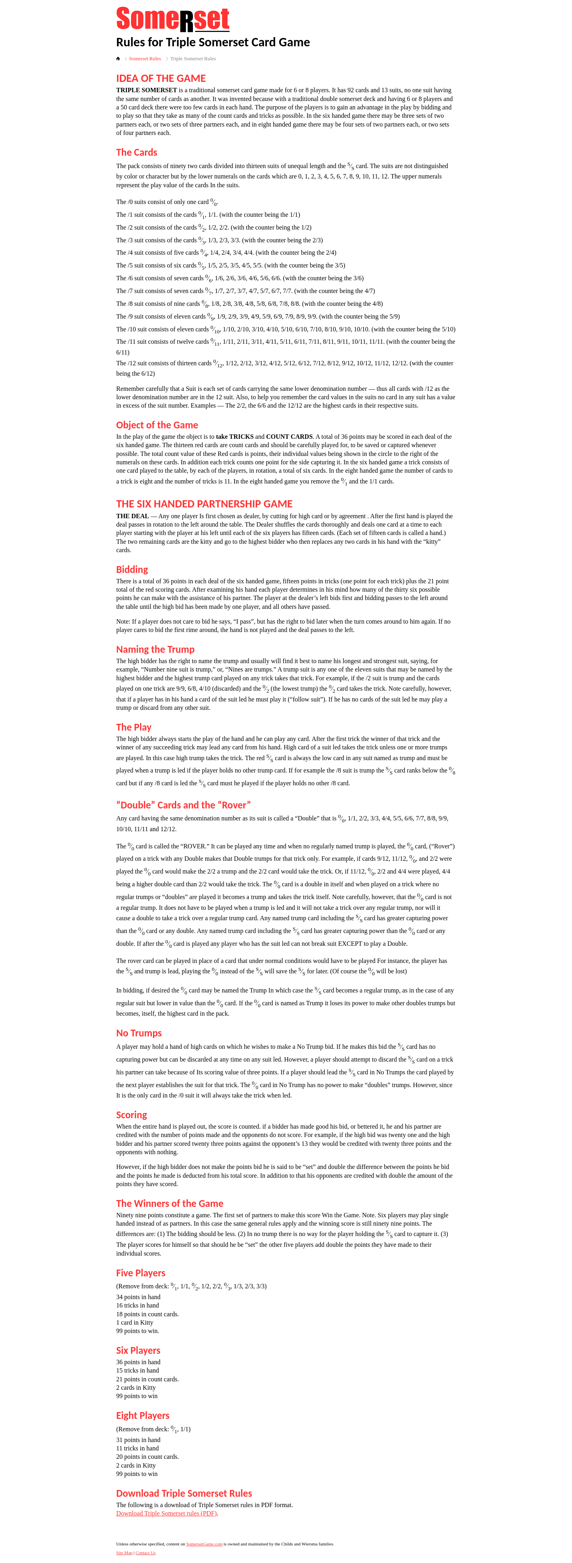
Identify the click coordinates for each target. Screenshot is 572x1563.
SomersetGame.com (204, 1543)
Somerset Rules (145, 58)
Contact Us (146, 1552)
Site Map (124, 1552)
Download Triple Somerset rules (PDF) (166, 1513)
